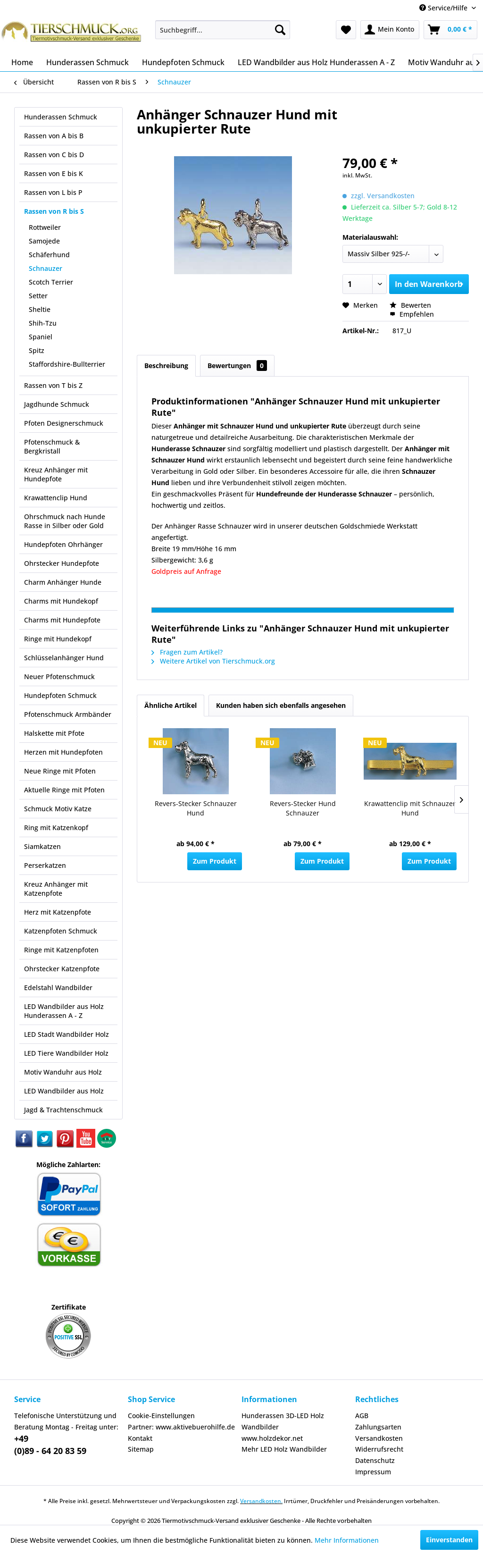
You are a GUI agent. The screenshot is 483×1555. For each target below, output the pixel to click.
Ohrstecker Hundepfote (61, 563)
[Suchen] (280, 29)
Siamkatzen (42, 846)
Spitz (36, 350)
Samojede (44, 240)
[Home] (22, 62)
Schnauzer (45, 268)
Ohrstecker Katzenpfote (62, 968)
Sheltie (39, 309)
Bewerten (410, 305)
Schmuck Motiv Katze (58, 808)
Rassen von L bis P (53, 192)
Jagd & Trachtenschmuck (63, 1109)
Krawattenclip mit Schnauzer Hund (410, 808)
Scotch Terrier (51, 281)
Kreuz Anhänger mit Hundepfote (56, 474)
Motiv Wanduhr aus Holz (63, 1071)
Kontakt (140, 1438)
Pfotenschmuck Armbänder (67, 714)
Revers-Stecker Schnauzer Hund (196, 808)
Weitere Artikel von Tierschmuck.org (213, 660)
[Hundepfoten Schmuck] (183, 62)
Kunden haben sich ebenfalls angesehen (281, 705)
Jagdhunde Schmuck (56, 404)
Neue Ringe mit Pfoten (60, 770)
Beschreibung (166, 365)
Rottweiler (45, 227)
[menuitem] (223, 29)
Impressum (373, 1471)
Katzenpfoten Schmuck (60, 930)
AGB (361, 1415)
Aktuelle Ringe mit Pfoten (64, 789)
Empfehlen (412, 314)
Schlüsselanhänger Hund (64, 657)
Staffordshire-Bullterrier (67, 364)
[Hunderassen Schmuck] (87, 62)
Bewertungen (237, 365)
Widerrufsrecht (379, 1449)
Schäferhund (49, 254)
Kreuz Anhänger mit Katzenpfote (56, 889)
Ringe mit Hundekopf (58, 638)
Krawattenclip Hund (55, 497)
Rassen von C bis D (54, 154)
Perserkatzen (45, 865)
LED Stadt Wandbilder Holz (66, 1034)
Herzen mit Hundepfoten (63, 752)
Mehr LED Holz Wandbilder (284, 1449)
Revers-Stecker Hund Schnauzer (303, 808)
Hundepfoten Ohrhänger (63, 544)
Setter (38, 295)
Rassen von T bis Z (53, 385)
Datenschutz (375, 1460)
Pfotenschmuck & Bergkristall (52, 446)
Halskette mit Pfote (54, 733)
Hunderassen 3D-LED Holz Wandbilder (283, 1421)
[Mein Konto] (389, 29)
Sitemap (141, 1449)
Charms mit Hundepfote (62, 619)
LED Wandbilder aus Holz (64, 1090)
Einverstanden (449, 1539)
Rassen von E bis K (53, 173)
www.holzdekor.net (272, 1438)
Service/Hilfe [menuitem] (444, 7)
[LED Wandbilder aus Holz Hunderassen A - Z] (316, 62)
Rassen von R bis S (54, 211)
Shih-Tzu (43, 323)
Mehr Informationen (347, 1540)
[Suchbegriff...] (223, 29)
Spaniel (40, 336)
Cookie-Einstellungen (161, 1415)
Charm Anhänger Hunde (62, 582)
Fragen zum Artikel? (187, 651)
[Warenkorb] (450, 29)
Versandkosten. (261, 1501)
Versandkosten (379, 1438)
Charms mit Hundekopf (61, 601)
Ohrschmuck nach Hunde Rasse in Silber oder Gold (64, 521)
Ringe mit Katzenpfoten (61, 949)
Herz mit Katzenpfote (57, 912)
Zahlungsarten (378, 1426)
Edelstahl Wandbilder (58, 987)
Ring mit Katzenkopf (56, 827)
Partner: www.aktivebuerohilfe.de (181, 1426)
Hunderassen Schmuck (60, 116)
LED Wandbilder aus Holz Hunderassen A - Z (64, 1011)
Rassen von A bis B (53, 135)
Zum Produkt (214, 861)
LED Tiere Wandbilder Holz (66, 1053)
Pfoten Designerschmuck (63, 423)
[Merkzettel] (346, 29)
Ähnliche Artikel (170, 705)
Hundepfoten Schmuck (60, 695)
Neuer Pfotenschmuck (59, 676)
